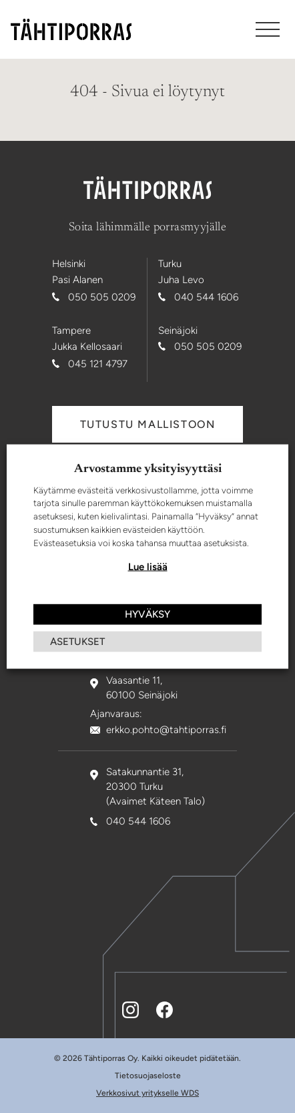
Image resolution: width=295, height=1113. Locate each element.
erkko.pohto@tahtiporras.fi (166, 730)
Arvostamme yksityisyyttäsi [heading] (148, 469)
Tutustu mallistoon (148, 424)
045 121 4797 (97, 364)
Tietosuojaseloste (148, 1075)
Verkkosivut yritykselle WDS (147, 1093)
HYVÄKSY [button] (147, 614)
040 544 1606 (206, 297)
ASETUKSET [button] (77, 642)
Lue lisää (148, 567)
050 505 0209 (101, 297)
